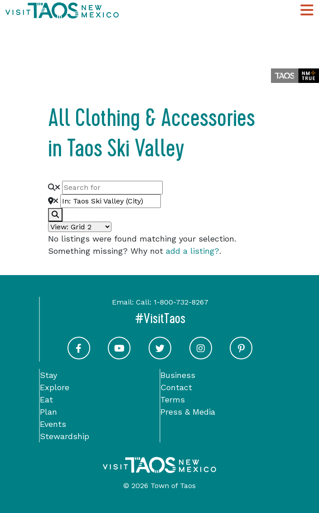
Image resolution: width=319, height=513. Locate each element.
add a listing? (192, 251)
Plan (48, 411)
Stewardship (64, 436)
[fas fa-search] (55, 215)
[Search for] (112, 187)
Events (53, 424)
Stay (48, 375)
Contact (176, 387)
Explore (54, 387)
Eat (46, 399)
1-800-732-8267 (181, 302)
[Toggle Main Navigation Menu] (307, 10)
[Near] (110, 201)
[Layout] (79, 227)
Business (177, 375)
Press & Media (187, 411)
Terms (172, 399)
